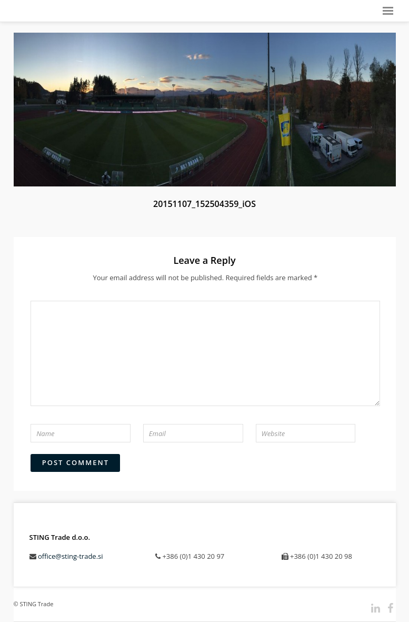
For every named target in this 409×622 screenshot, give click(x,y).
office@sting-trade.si (70, 556)
